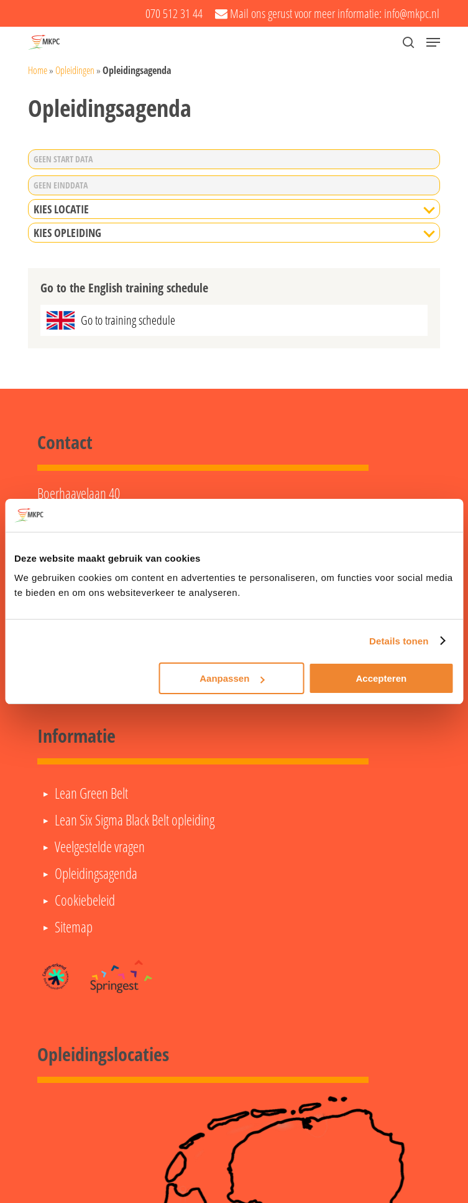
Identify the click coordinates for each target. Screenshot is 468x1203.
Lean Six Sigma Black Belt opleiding (134, 820)
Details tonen (398, 641)
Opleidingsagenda (96, 873)
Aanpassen (232, 678)
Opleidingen (74, 70)
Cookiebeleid (85, 900)
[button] (433, 42)
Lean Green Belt (91, 793)
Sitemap (74, 927)
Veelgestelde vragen (100, 847)
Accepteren (381, 678)
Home (37, 70)
